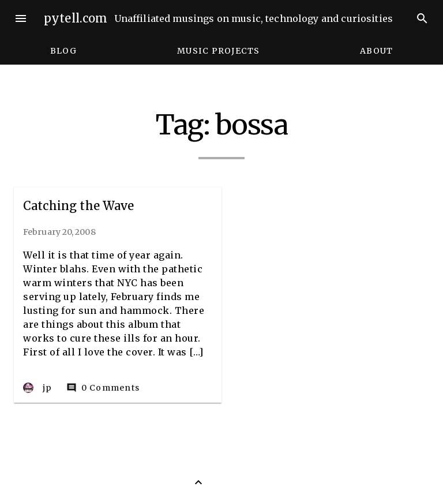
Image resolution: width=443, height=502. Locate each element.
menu (21, 18)
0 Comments (103, 387)
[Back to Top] (198, 482)
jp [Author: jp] (37, 387)
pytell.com (76, 18)
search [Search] (422, 18)
